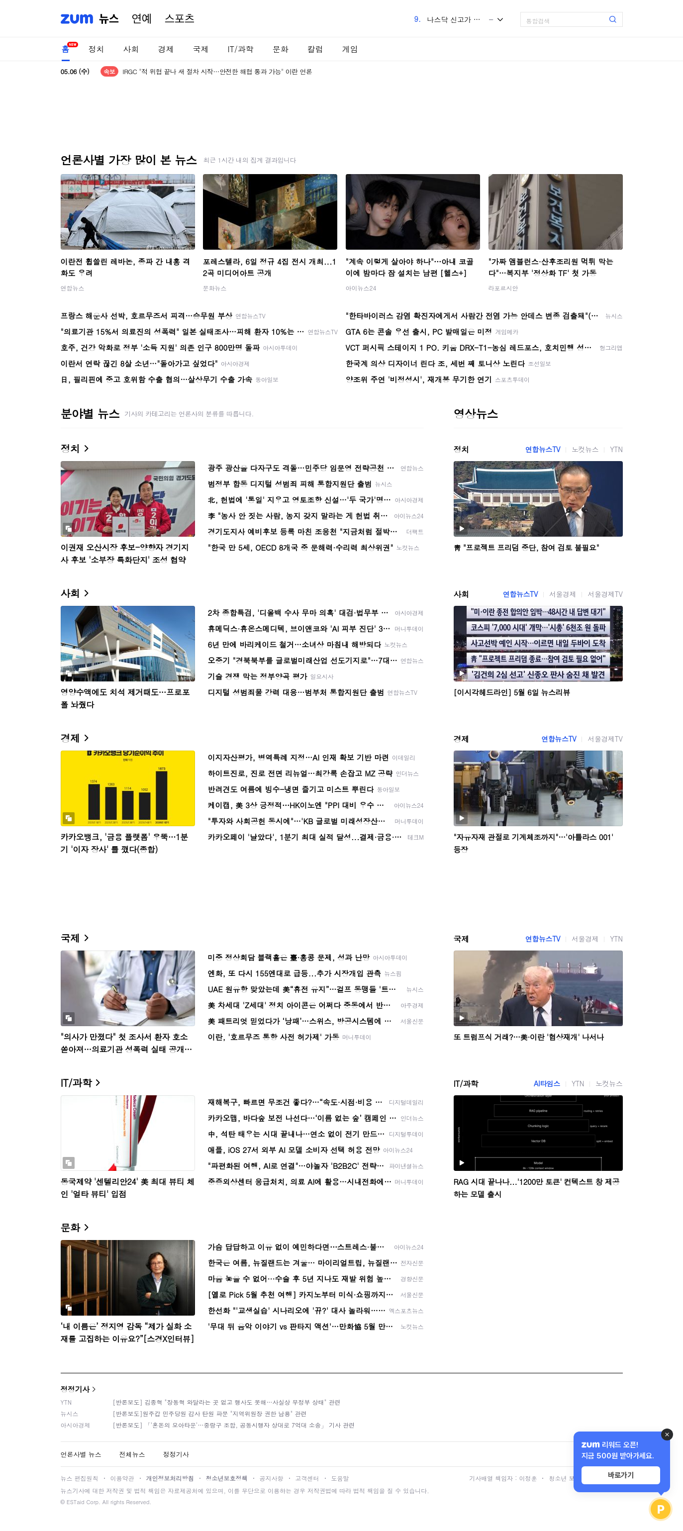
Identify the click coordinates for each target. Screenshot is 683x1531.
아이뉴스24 (361, 288)
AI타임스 (547, 1083)
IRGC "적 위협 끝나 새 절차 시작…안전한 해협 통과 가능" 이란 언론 (217, 71)
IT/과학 (241, 49)
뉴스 (109, 18)
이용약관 (122, 1478)
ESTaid (76, 1502)
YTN (616, 449)
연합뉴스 (73, 288)
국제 (201, 49)
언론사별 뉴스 (81, 1454)
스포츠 (180, 18)
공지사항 (272, 1478)
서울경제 (562, 594)
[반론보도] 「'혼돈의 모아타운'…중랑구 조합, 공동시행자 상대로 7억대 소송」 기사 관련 (234, 1425)
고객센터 (307, 1478)
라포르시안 (503, 288)
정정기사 (75, 1389)
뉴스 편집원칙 (79, 1478)
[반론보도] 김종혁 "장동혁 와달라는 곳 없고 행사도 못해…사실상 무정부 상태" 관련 (227, 1402)
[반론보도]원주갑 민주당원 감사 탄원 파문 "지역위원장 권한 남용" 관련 (210, 1413)
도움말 (340, 1478)
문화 (281, 49)
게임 (350, 49)
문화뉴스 (215, 288)
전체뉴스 (132, 1454)
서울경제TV (604, 594)
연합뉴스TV (542, 449)
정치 (96, 49)
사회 (131, 49)
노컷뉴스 (585, 449)
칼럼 (315, 49)
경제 (166, 49)
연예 (142, 18)
